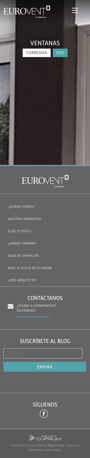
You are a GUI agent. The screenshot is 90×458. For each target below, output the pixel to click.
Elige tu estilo (19, 231)
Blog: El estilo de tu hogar (30, 268)
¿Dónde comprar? (22, 243)
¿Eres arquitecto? (22, 280)
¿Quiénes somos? (21, 207)
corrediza (36, 53)
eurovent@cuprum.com (33, 316)
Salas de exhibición (23, 256)
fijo (60, 53)
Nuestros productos (24, 219)
